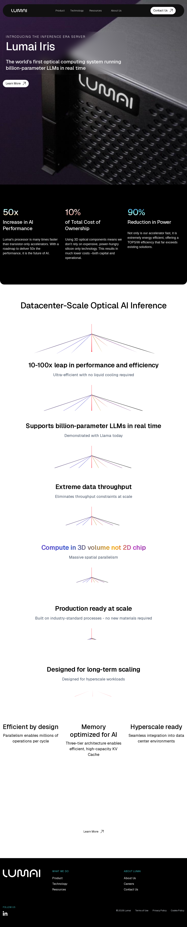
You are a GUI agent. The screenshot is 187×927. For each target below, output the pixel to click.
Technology (77, 10)
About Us (116, 10)
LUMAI (19, 10)
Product (60, 10)
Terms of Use (141, 910)
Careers (129, 884)
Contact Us (131, 889)
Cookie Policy (177, 910)
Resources (95, 10)
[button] (97, 10)
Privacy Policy (160, 910)
